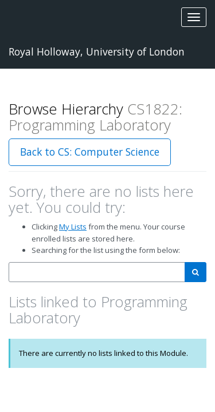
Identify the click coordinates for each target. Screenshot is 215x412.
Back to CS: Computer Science (89, 152)
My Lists (73, 226)
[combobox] (97, 272)
